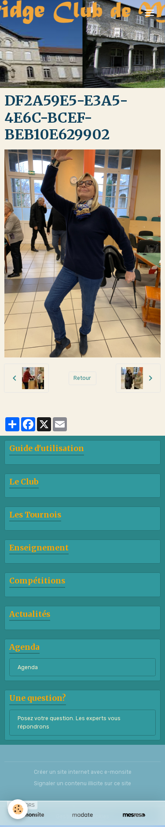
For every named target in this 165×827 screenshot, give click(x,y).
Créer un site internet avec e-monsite (83, 772)
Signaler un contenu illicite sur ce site (82, 783)
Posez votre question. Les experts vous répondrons (69, 722)
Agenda (28, 667)
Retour (82, 378)
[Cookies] (18, 809)
